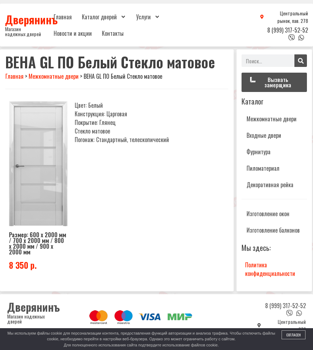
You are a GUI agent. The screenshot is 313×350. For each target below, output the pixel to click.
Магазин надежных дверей (23, 31)
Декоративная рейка (270, 184)
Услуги (148, 16)
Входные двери (264, 135)
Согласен (293, 334)
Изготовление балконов (273, 230)
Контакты (113, 33)
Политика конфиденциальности (270, 269)
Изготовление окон (268, 213)
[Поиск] (300, 60)
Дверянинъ (31, 19)
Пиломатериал (263, 168)
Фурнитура (258, 151)
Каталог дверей (104, 16)
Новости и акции (73, 33)
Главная (63, 17)
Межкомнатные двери (272, 119)
